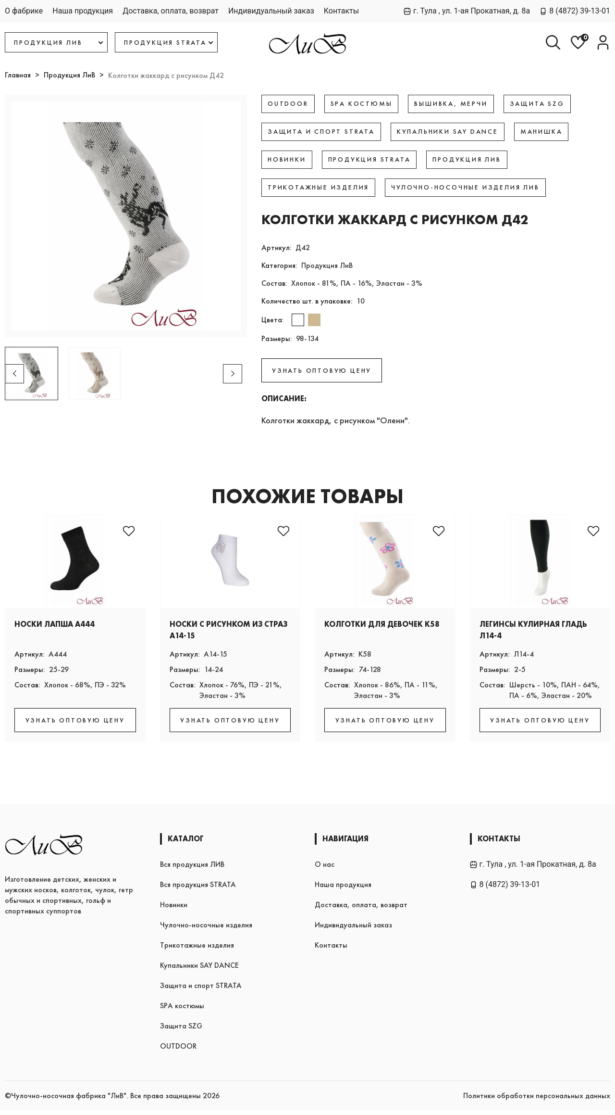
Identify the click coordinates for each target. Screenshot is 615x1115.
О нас (324, 868)
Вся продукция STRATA (198, 889)
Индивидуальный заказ (271, 10)
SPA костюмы (182, 1010)
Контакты (341, 10)
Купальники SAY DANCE (199, 969)
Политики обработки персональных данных (536, 1100)
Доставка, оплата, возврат (171, 10)
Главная (18, 75)
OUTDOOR (178, 1050)
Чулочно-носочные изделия (206, 929)
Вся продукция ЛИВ (192, 868)
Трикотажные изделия (197, 949)
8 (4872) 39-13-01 (575, 10)
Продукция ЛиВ (69, 75)
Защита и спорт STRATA (201, 990)
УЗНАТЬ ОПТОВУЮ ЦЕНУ (321, 370)
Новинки (173, 909)
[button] (232, 373)
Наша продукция (82, 10)
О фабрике (24, 10)
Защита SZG (181, 1030)
